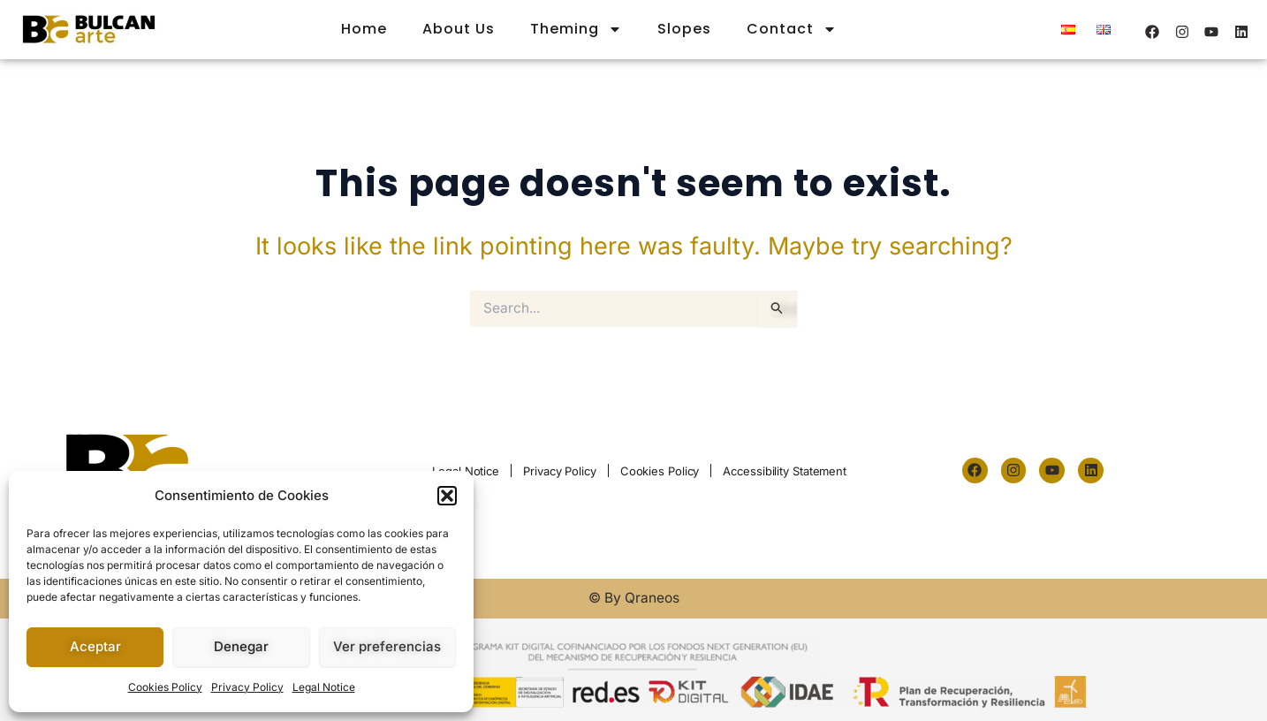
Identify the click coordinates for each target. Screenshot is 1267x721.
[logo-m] (89, 29)
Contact (792, 29)
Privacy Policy (247, 687)
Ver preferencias (387, 646)
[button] (447, 496)
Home (364, 29)
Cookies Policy (165, 687)
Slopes (684, 29)
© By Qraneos (634, 598)
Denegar (241, 646)
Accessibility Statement (784, 471)
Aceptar (95, 646)
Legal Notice (323, 687)
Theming (576, 29)
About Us (458, 29)
